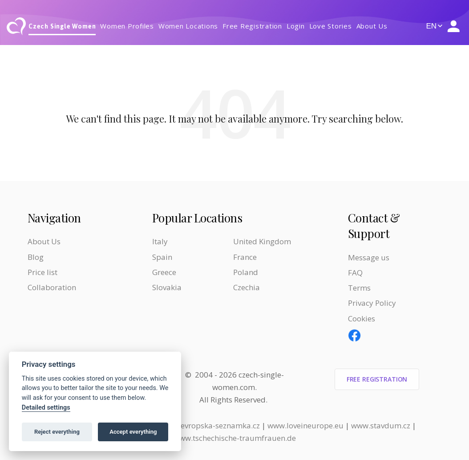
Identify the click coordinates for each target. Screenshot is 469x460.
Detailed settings (46, 407)
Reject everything (57, 431)
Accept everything (133, 431)
